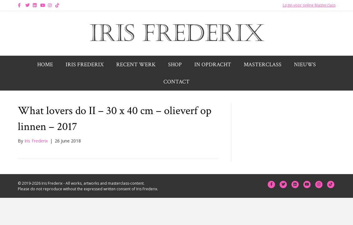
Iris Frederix (85, 64)
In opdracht (212, 64)
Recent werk (136, 64)
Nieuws (305, 64)
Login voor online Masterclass (309, 5)
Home (45, 64)
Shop (175, 64)
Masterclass (262, 64)
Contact (176, 81)
